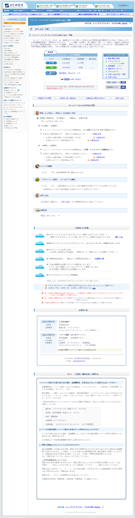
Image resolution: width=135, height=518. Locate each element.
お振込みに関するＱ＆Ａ (95, 98)
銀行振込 (62, 73)
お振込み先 (97, 134)
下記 (76, 86)
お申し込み (112, 77)
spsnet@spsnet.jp (79, 361)
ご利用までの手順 (45, 98)
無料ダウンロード (115, 69)
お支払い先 (99, 259)
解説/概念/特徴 (113, 58)
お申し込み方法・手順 (116, 74)
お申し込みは (75, 79)
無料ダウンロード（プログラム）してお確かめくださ (25, 14)
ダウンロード (113, 72)
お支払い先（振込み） (68, 98)
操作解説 (111, 66)
